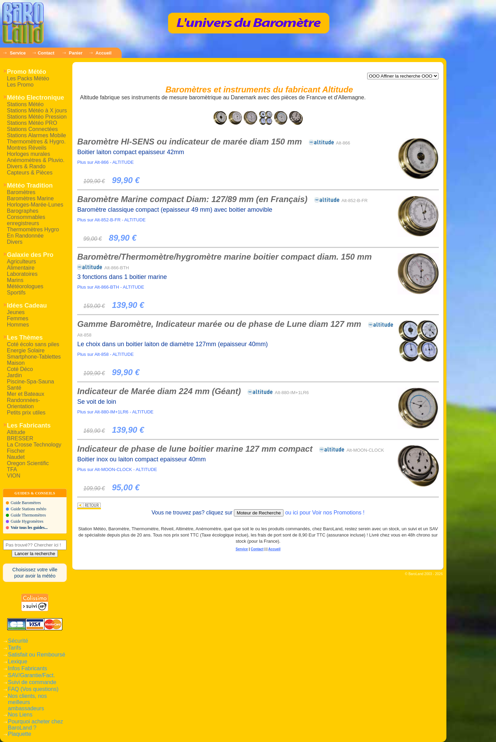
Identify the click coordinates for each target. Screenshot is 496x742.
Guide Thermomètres (28, 515)
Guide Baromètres (26, 502)
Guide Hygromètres (27, 521)
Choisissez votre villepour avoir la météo (35, 573)
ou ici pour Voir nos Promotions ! (324, 512)
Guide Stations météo (28, 509)
